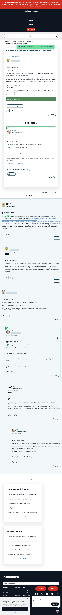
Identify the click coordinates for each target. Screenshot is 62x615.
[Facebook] (36, 594)
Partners (17, 590)
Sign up (55, 604)
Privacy (17, 597)
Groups (31, 20)
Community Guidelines (8, 590)
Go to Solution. (16, 99)
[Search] (37, 36)
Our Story (53, 588)
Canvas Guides (25, 592)
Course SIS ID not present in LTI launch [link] (16, 43)
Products (31, 16)
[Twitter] (41, 594)
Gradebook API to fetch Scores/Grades (19, 503)
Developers (5, 597)
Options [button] (56, 42)
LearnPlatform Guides (27, 603)
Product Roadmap (7, 592)
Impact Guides (25, 600)
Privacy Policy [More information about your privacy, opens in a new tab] (24, 613)
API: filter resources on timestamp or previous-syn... (22, 541)
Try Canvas (41, 588)
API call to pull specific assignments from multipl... (22, 550)
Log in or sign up (40, 46)
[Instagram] (57, 594)
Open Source (6, 600)
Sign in (29, 29)
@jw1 (5, 216)
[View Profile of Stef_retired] (11, 204)
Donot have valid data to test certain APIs (19, 499)
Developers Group (23, 41)
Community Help (26, 590)
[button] (53, 63)
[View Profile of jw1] (11, 59)
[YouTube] (47, 594)
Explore (31, 24)
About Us (17, 595)
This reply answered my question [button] (18, 169)
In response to (12, 134)
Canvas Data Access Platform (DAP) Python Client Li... (23, 494)
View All (23, 517)
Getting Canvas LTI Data (14, 508)
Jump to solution (14, 56)
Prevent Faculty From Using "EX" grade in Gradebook (22, 512)
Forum (31, 41)
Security (5, 595)
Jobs (16, 592)
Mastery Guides (26, 595)
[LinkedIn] (52, 594)
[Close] (28, 606)
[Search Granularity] (10, 36)
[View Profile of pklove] (14, 130)
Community (7, 41)
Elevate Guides (25, 597)
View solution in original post (15, 163)
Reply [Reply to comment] (50, 178)
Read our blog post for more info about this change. (40, 5)
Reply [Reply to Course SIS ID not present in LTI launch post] (52, 114)
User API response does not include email (20, 554)
